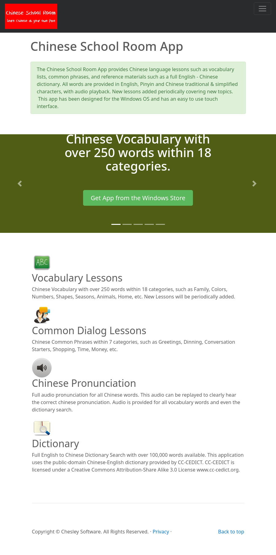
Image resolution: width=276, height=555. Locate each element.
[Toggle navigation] (262, 8)
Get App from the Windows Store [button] (138, 198)
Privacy (161, 531)
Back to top (231, 531)
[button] (21, 183)
